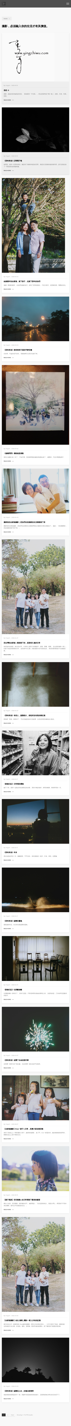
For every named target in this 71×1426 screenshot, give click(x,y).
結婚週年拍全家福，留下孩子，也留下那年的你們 (22, 281)
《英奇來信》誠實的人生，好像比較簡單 (19, 1391)
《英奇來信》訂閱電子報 (13, 161)
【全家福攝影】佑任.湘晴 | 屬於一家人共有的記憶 (22, 1320)
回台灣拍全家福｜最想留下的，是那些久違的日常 (22, 643)
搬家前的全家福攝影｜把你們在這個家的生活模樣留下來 (24, 522)
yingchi (8, 85)
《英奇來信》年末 (10, 852)
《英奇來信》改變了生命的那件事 (16, 1060)
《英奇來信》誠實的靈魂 (13, 921)
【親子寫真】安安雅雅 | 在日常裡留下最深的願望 (22, 1200)
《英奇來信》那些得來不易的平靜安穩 (18, 350)
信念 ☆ (6, 90)
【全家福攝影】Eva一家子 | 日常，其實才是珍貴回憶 (23, 1129)
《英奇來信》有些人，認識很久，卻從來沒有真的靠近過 (24, 715)
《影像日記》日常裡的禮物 (14, 784)
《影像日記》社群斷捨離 (13, 990)
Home (5, 18)
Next (12, 1415)
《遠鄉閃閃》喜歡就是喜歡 (14, 453)
